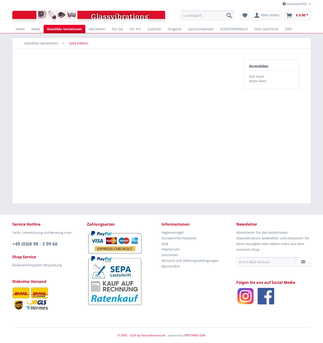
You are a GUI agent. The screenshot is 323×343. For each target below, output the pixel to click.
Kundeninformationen (179, 238)
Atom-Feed (257, 81)
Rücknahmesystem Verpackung (37, 265)
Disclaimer (170, 255)
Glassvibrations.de (153, 335)
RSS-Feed (256, 76)
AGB (165, 244)
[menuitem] (207, 15)
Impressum (171, 249)
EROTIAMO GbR (194, 335)
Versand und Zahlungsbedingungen (190, 260)
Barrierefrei (171, 266)
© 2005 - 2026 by (129, 335)
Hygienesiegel (173, 232)
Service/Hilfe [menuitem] (295, 4)
